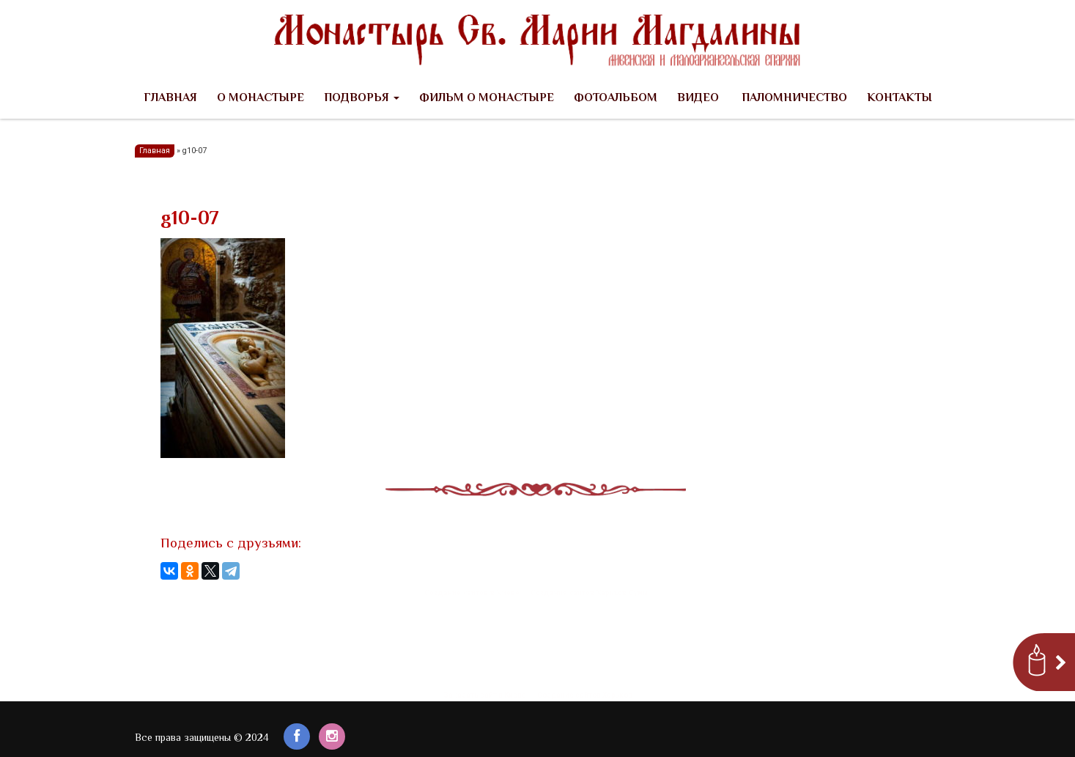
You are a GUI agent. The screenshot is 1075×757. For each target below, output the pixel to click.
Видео (698, 98)
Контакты (899, 98)
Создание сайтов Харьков (584, 695)
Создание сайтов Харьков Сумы (589, 593)
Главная (170, 98)
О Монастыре (260, 98)
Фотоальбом (615, 98)
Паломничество (793, 98)
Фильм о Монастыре (486, 98)
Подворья (361, 98)
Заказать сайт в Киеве (484, 695)
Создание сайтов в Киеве (472, 593)
